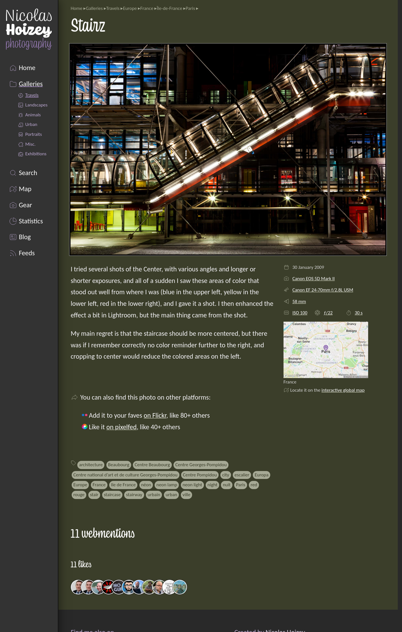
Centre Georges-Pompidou (201, 465)
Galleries (94, 8)
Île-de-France (169, 8)
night (213, 485)
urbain (154, 495)
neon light (192, 485)
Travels (112, 8)
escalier (241, 475)
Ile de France (123, 485)
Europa (262, 475)
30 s (359, 313)
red (254, 485)
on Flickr (155, 415)
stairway (134, 495)
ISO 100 (299, 313)
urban (171, 495)
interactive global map (343, 390)
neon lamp (166, 485)
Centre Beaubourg (152, 465)
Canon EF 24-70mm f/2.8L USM (322, 290)
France (146, 8)
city (225, 475)
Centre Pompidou (200, 475)
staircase (112, 495)
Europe (130, 8)
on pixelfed (121, 427)
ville (186, 495)
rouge (79, 495)
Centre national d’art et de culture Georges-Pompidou (125, 475)
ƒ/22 (328, 313)
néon (146, 485)
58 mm (299, 301)
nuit (226, 485)
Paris (190, 8)
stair (94, 495)
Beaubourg (118, 465)
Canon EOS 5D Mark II (313, 279)
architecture (91, 465)
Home (76, 8)
